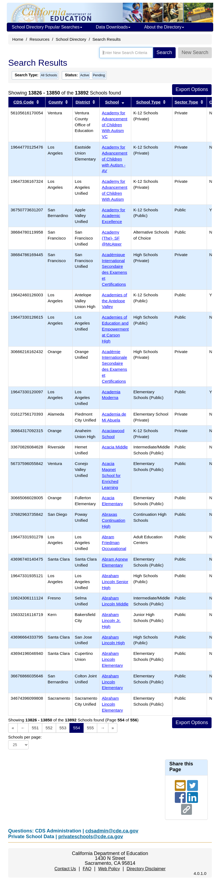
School (112, 102)
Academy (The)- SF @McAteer (111, 238)
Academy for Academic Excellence (113, 216)
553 (62, 727)
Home (17, 39)
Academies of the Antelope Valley (114, 301)
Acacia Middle (115, 447)
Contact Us (65, 868)
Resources (40, 39)
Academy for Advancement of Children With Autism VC (114, 125)
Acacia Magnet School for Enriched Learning (111, 475)
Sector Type (186, 102)
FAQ (87, 868)
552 (49, 727)
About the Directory (164, 27)
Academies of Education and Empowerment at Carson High (115, 329)
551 (35, 727)
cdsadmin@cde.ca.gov (111, 831)
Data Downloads (113, 27)
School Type (148, 102)
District (83, 102)
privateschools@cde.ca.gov (90, 836)
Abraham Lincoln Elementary (112, 659)
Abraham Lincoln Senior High (115, 581)
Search (164, 52)
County (55, 102)
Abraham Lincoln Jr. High (111, 620)
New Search (195, 52)
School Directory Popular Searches (47, 27)
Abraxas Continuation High (113, 520)
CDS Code (23, 102)
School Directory (71, 39)
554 (76, 727)
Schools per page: (25, 737)
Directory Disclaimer (146, 868)
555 (90, 727)
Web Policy (109, 868)
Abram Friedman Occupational (114, 543)
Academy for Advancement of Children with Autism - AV (114, 159)
